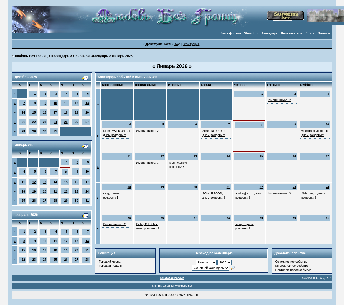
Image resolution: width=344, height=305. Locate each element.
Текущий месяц (110, 261)
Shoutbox (251, 33)
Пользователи (291, 33)
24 (55, 122)
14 (87, 241)
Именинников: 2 (279, 100)
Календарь (269, 33)
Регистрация (191, 44)
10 (55, 103)
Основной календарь (90, 56)
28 (87, 259)
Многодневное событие (291, 265)
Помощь (324, 33)
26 (34, 200)
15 (23, 250)
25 (65, 122)
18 (23, 191)
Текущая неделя (110, 265)
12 (34, 182)
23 (76, 191)
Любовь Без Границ (31, 56)
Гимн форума (231, 33)
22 (65, 191)
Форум (150, 294)
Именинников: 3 (147, 162)
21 (55, 191)
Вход (177, 44)
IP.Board (161, 294)
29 (65, 200)
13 (87, 103)
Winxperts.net (183, 285)
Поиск (310, 33)
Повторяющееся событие (293, 269)
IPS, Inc (192, 294)
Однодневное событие (291, 261)
